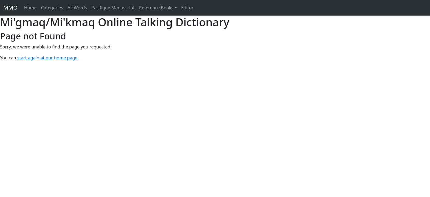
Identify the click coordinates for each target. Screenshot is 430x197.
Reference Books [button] (156, 8)
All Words (77, 8)
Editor (187, 8)
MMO (10, 7)
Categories (52, 8)
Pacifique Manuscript (113, 8)
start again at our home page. (48, 58)
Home (30, 8)
